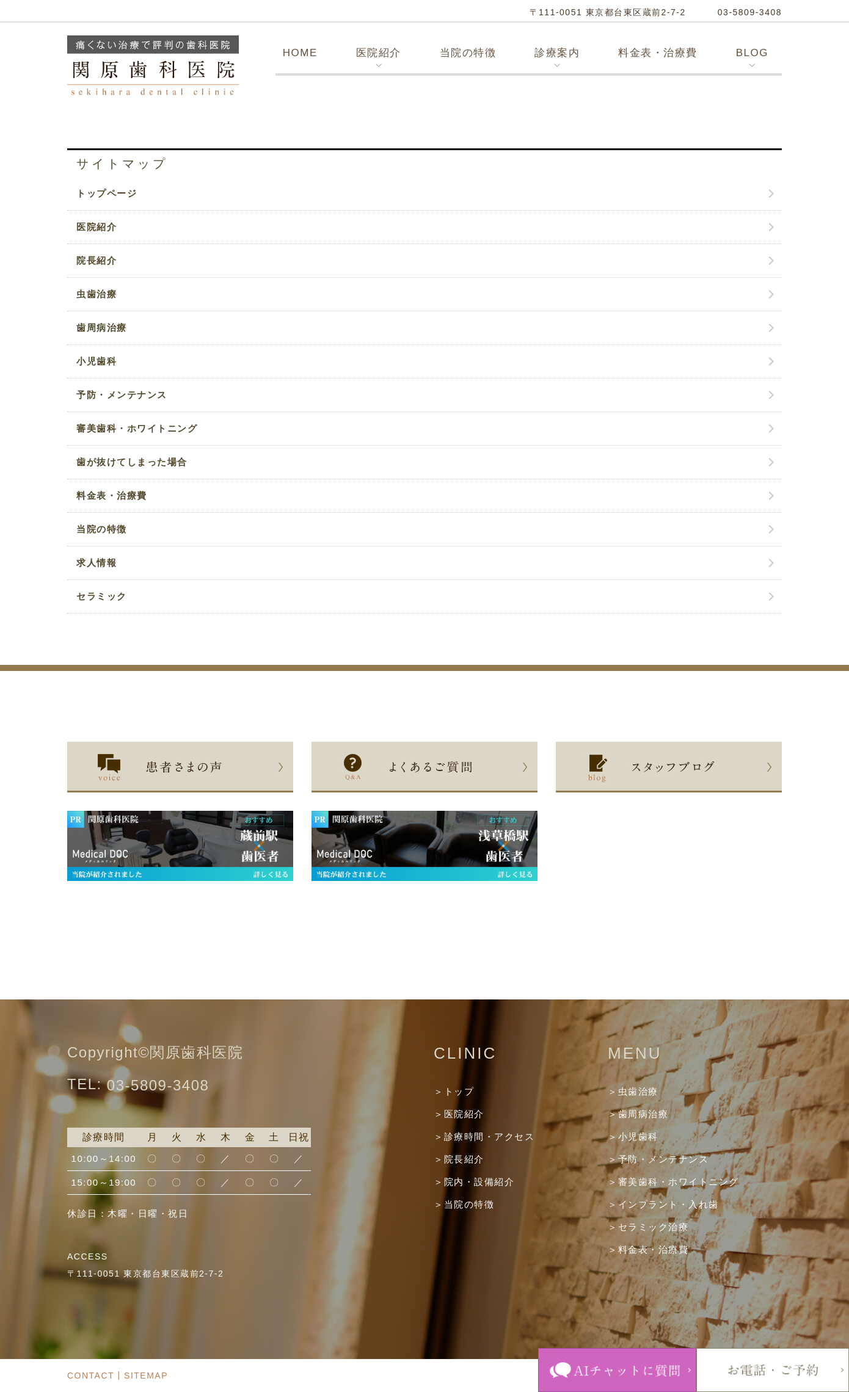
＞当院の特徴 (464, 1204)
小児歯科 (96, 361)
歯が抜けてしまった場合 (132, 462)
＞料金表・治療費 (648, 1249)
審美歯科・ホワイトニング (136, 428)
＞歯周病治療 (638, 1114)
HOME (300, 53)
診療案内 (557, 53)
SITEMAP (146, 1376)
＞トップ (454, 1091)
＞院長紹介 (459, 1159)
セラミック (101, 596)
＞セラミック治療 (648, 1227)
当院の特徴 (468, 53)
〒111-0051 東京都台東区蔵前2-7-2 (608, 12)
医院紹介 (378, 53)
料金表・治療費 (658, 53)
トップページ (106, 193)
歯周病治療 (101, 327)
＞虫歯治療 (633, 1091)
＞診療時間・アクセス (484, 1136)
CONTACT (90, 1376)
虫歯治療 (96, 294)
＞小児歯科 (633, 1136)
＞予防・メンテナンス (658, 1159)
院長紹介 (96, 260)
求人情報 (96, 562)
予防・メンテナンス (121, 395)
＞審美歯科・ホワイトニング (673, 1181)
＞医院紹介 (459, 1114)
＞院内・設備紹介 (474, 1181)
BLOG (752, 53)
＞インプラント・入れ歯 (663, 1204)
